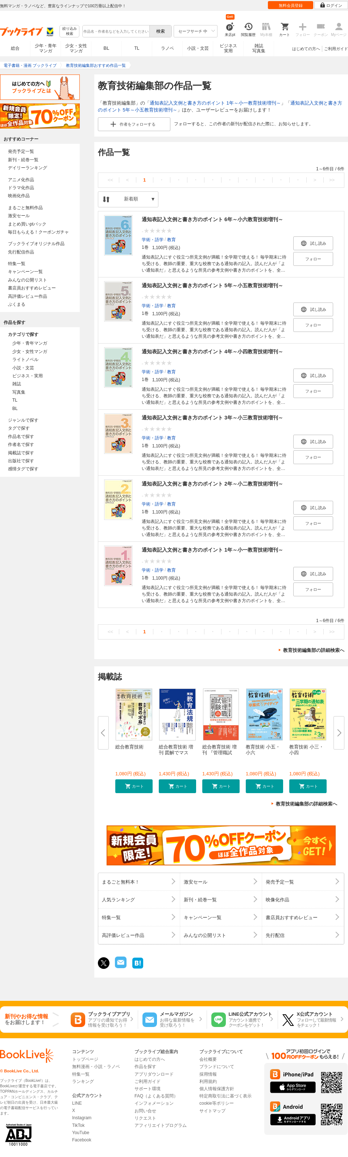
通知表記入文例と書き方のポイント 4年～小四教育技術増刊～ (212, 351)
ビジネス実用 (228, 48)
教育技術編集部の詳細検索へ (313, 650)
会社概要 (208, 1059)
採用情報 (208, 1074)
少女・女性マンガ (76, 48)
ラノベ (167, 48)
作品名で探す (21, 436)
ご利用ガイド (336, 48)
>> (332, 180)
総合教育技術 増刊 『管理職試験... (219, 752)
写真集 (18, 392)
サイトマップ (212, 1110)
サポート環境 (147, 1088)
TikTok (78, 1125)
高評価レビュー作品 (27, 296)
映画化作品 (19, 195)
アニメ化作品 (21, 179)
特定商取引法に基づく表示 (225, 1096)
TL (136, 48)
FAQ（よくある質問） (156, 1096)
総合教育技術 (129, 747)
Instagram (81, 1117)
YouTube (80, 1132)
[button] (134, 786)
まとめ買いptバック (27, 224)
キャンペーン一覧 (25, 271)
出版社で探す (21, 460)
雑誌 (16, 383)
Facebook (81, 1139)
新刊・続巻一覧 (23, 159)
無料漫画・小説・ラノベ (96, 1066)
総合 (15, 48)
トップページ (85, 1059)
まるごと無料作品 (25, 207)
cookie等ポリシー (216, 1103)
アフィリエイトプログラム (160, 1125)
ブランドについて (216, 1066)
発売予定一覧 (21, 151)
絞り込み (69, 31)
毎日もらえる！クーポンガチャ (38, 232)
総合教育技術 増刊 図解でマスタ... (176, 752)
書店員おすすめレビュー (32, 288)
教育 (171, 239)
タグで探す (19, 428)
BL (106, 48)
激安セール (19, 215)
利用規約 (208, 1081)
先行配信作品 (21, 252)
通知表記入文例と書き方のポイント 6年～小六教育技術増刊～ (212, 219)
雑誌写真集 (258, 48)
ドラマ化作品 (21, 187)
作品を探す (145, 1066)
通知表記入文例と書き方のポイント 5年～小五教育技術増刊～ (212, 285)
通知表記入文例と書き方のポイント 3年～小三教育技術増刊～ (212, 418)
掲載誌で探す (21, 452)
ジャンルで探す (23, 420)
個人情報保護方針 (216, 1088)
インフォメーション (154, 1103)
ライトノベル (25, 359)
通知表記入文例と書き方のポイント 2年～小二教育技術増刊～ (212, 484)
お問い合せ (145, 1110)
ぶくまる (16, 304)
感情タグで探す (23, 468)
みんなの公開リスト (27, 280)
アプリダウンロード (154, 1074)
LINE (77, 1103)
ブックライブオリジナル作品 (36, 243)
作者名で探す (21, 444)
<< (110, 180)
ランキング (83, 1081)
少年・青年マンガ (46, 48)
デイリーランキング (27, 167)
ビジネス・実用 (27, 375)
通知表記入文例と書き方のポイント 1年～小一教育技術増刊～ (215, 103)
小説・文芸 (198, 48)
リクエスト (145, 1118)
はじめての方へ (306, 48)
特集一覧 (16, 263)
